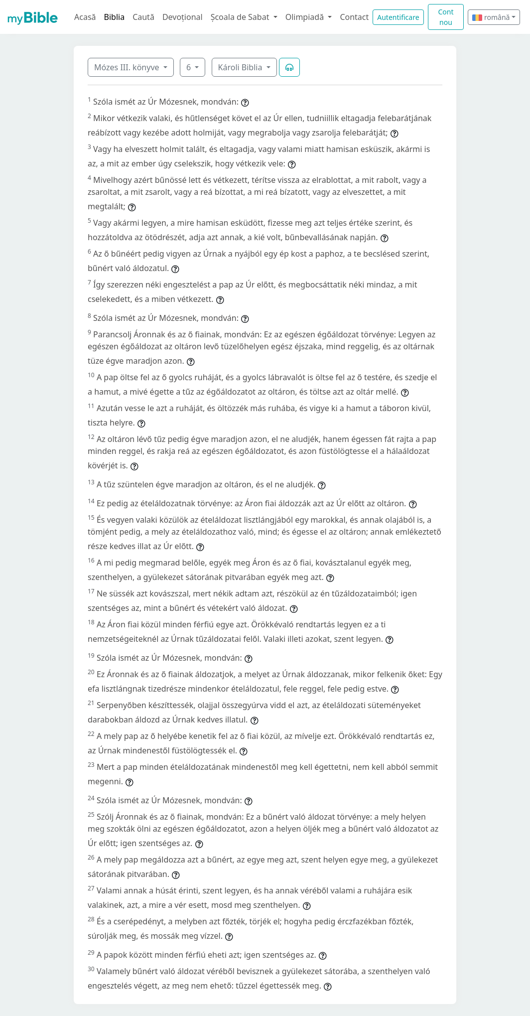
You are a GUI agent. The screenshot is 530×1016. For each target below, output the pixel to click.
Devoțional (182, 16)
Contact (354, 16)
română (491, 17)
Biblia (114, 16)
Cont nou (445, 17)
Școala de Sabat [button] (241, 16)
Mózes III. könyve (127, 67)
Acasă (85, 16)
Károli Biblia (241, 67)
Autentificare (398, 17)
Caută (143, 16)
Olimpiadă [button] (305, 16)
